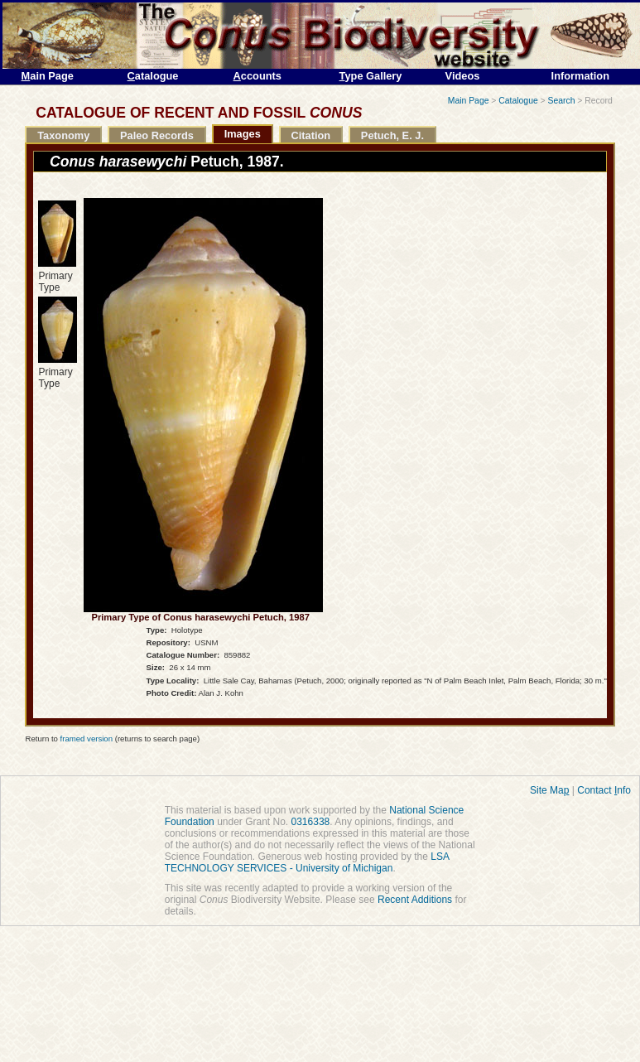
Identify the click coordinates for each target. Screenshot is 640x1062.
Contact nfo (604, 790)
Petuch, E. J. (392, 135)
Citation (310, 135)
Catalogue (517, 100)
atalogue (153, 76)
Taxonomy (63, 135)
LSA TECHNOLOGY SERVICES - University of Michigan (307, 862)
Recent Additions (415, 899)
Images (242, 134)
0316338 (310, 822)
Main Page (468, 100)
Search (561, 100)
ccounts (257, 76)
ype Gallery (370, 76)
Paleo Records (157, 135)
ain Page (48, 76)
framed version (86, 738)
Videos (462, 76)
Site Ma (549, 790)
